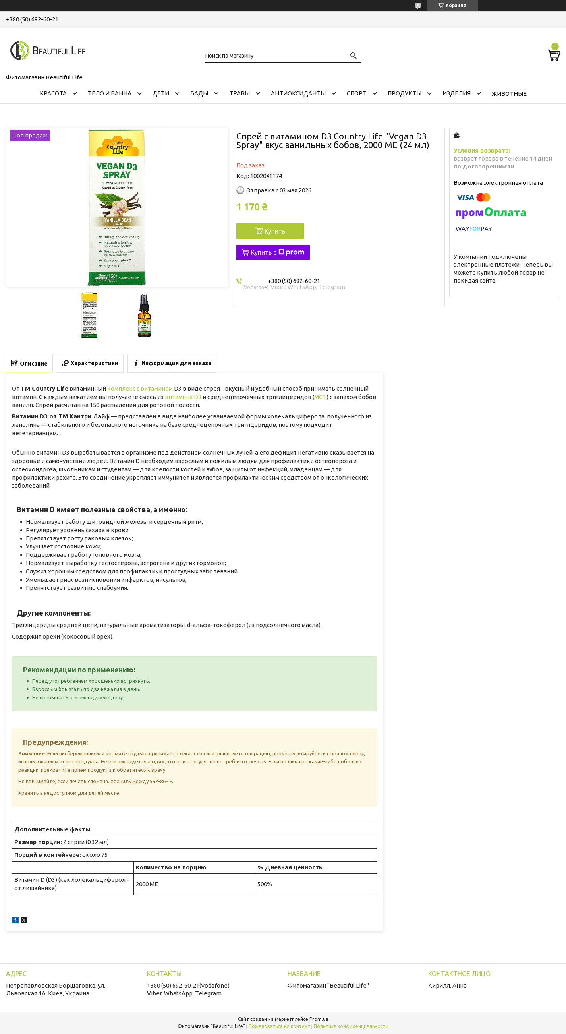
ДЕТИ (161, 93)
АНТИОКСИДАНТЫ (298, 93)
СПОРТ (357, 93)
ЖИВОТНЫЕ (509, 93)
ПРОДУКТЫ (404, 93)
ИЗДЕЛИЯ (456, 93)
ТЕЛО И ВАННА (109, 93)
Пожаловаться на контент (279, 1026)
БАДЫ (199, 93)
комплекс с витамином (140, 388)
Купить (275, 231)
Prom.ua (318, 1019)
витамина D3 (183, 396)
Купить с (277, 252)
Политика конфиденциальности (351, 1026)
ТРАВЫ (239, 93)
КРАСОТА (53, 93)
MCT (320, 396)
